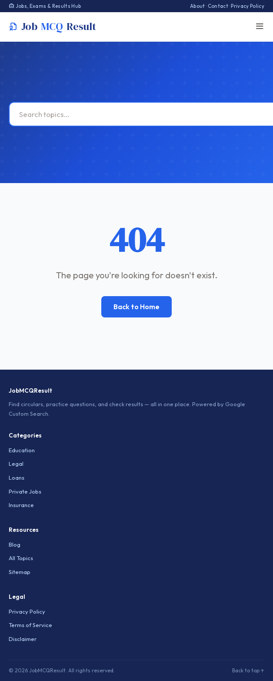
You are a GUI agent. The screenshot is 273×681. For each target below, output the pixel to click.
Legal (16, 463)
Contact (218, 6)
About (197, 6)
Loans (16, 477)
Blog (14, 544)
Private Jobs (25, 491)
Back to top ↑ (248, 670)
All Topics (21, 557)
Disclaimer (23, 638)
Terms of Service (30, 624)
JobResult (52, 26)
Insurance (21, 504)
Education (22, 450)
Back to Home (136, 306)
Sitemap (19, 571)
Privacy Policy (247, 6)
